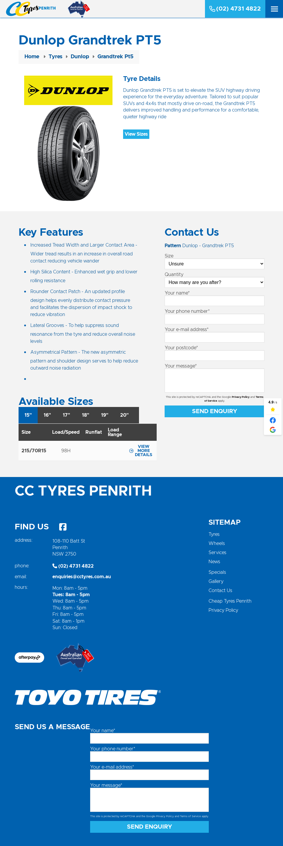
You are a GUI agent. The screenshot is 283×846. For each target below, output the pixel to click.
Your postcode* (181, 347)
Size (169, 256)
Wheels (216, 543)
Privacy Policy (240, 397)
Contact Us (220, 590)
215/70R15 (33, 450)
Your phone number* (187, 311)
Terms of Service (190, 816)
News (214, 561)
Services (217, 552)
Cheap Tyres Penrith (229, 601)
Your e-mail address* (186, 329)
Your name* (177, 293)
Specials (217, 572)
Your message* (181, 366)
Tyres (214, 534)
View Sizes (136, 134)
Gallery (216, 581)
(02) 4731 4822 (235, 9)
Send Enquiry (214, 411)
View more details (140, 451)
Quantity (174, 274)
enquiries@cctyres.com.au (81, 576)
